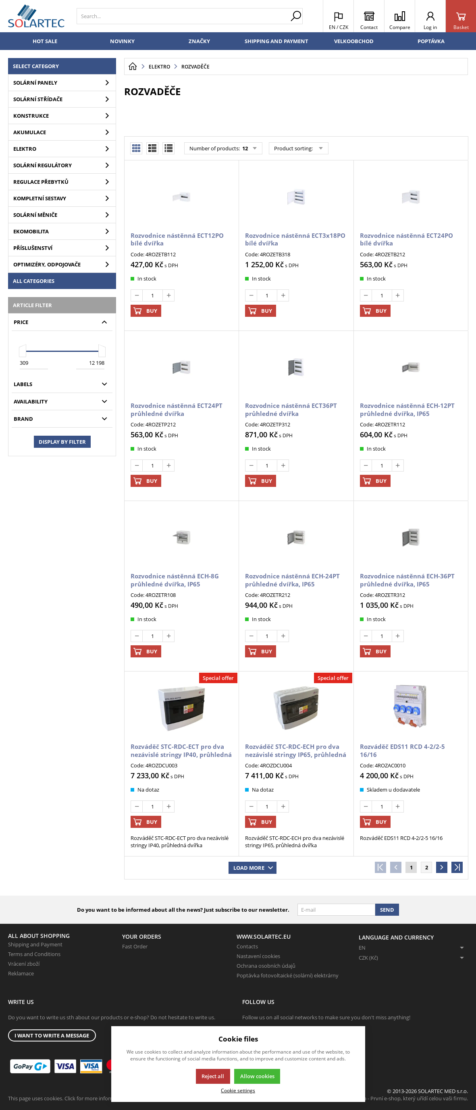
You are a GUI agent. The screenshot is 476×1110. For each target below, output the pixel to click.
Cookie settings (238, 1090)
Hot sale (45, 41)
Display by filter (62, 441)
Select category (36, 66)
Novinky (122, 41)
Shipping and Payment (276, 41)
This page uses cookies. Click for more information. (68, 1098)
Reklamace (21, 973)
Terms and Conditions (34, 954)
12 (244, 148)
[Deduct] (137, 295)
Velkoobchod (354, 41)
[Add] (168, 295)
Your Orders (141, 936)
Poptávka (431, 41)
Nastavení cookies (258, 956)
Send (387, 909)
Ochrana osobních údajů (266, 965)
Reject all (213, 1076)
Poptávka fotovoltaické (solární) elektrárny (288, 975)
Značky (199, 41)
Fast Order (135, 946)
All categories (33, 281)
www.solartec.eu (264, 936)
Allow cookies (257, 1076)
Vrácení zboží (23, 963)
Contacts (247, 946)
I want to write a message (52, 1035)
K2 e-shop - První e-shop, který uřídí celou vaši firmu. (405, 1098)
